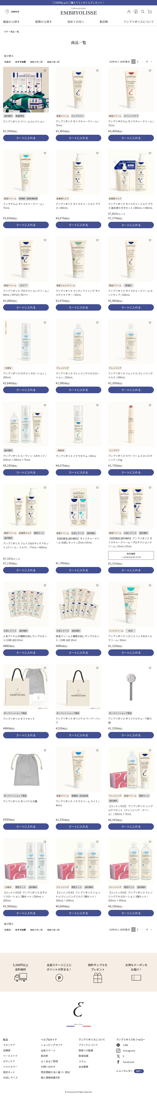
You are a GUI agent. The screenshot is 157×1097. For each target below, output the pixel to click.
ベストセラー (10, 1066)
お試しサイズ (10, 1077)
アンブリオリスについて (139, 22)
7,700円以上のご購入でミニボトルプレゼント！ (78, 2)
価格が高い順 (53, 61)
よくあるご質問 (49, 1061)
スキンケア (9, 1045)
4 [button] (147, 61)
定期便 (6, 1050)
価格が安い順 (36, 61)
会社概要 (83, 1066)
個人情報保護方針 (50, 1077)
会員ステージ (48, 1050)
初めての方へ (76, 22)
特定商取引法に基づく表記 (55, 1072)
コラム (82, 1061)
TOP (6, 31)
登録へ (139, 1071)
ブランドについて (88, 1045)
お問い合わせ (48, 1066)
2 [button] (137, 61)
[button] (151, 61)
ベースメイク (10, 1055)
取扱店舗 (83, 1055)
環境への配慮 (86, 1050)
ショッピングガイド (52, 1045)
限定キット (9, 1072)
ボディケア (9, 1061)
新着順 (8, 61)
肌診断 (104, 22)
